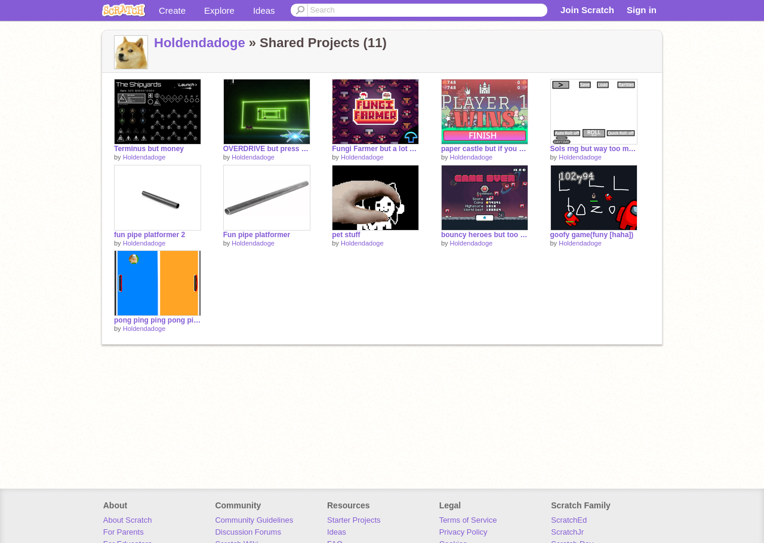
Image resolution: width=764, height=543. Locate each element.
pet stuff (346, 235)
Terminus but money (149, 149)
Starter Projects (354, 520)
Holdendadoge (199, 42)
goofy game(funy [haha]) (592, 235)
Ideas (264, 10)
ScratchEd (569, 520)
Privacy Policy (463, 531)
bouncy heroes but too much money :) (484, 235)
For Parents (123, 531)
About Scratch (127, 520)
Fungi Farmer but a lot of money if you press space (375, 149)
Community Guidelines (254, 520)
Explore (219, 10)
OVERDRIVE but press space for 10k (266, 149)
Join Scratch (587, 10)
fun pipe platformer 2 (149, 235)
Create (172, 10)
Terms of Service (468, 520)
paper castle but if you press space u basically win (484, 149)
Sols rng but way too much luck (593, 149)
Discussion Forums (248, 531)
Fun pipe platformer (257, 235)
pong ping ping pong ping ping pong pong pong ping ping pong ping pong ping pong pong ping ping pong (157, 320)
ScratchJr (567, 531)
